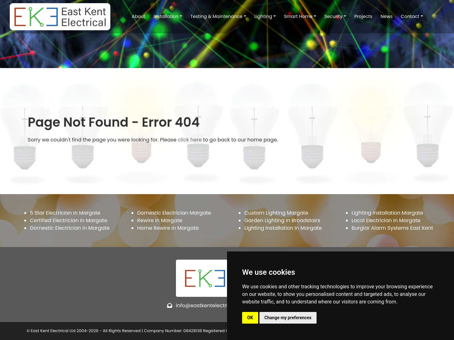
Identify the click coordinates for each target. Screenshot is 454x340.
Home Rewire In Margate (168, 228)
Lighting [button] (259, 15)
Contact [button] (406, 15)
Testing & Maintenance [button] (212, 15)
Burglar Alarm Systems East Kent (392, 228)
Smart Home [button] (294, 15)
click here (190, 139)
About (134, 15)
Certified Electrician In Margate (68, 220)
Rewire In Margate (159, 220)
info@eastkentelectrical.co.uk (213, 305)
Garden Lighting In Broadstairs (282, 220)
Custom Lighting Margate (276, 212)
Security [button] (329, 15)
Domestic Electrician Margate (174, 212)
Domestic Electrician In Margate (70, 228)
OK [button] (250, 317)
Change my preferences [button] (288, 317)
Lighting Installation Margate (387, 212)
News (382, 15)
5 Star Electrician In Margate (65, 212)
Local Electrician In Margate (386, 220)
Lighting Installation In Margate (283, 228)
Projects (360, 15)
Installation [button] (161, 15)
